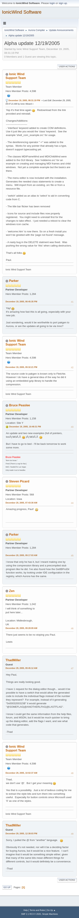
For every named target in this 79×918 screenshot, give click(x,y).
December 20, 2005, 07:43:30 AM (21, 503)
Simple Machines (50, 914)
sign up (63, 3)
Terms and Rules (37, 910)
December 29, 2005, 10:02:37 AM (21, 773)
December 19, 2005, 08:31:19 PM (24, 100)
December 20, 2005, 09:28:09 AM (21, 628)
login (52, 3)
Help (26, 910)
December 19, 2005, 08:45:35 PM (21, 301)
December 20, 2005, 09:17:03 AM (21, 555)
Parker (14, 280)
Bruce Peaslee (19, 405)
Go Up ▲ (51, 910)
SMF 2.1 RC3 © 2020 (31, 914)
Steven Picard (19, 481)
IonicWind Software (22, 12)
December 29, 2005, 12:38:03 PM (21, 833)
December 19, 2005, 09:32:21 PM (21, 367)
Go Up (7, 887)
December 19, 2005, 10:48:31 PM (25, 426)
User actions (67, 66)
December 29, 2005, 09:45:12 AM (21, 668)
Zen (11, 591)
